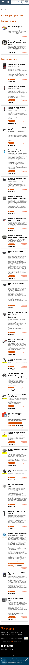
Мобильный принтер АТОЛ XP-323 (17, 450)
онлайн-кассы (23, 416)
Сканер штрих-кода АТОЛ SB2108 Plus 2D (17, 395)
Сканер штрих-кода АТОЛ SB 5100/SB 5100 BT (17, 219)
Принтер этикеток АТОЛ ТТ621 (16, 573)
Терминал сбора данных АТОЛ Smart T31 (16, 150)
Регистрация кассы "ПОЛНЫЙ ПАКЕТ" (14, 414)
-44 (10, 632)
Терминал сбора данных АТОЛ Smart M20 (16, 65)
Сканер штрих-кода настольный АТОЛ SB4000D (17, 197)
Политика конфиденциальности (20, 655)
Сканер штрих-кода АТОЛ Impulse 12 (17, 360)
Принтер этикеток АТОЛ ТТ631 (16, 599)
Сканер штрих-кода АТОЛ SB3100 (17, 128)
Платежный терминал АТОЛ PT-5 (16, 340)
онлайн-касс (15, 32)
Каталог (4, 9)
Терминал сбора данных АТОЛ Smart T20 (16, 87)
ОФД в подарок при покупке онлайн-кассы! (16, 27)
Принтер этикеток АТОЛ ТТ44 (16, 252)
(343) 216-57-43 (4, 632)
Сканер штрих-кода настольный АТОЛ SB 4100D (17, 236)
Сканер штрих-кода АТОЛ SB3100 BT (17, 179)
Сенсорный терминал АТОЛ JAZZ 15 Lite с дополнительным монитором (17, 315)
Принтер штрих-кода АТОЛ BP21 (17, 470)
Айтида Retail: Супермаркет (17, 533)
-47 (10, 634)
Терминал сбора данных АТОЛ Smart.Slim (16, 433)
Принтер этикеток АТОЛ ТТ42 (16, 485)
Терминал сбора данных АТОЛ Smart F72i (16, 108)
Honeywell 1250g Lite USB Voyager (16, 512)
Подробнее (24, 36)
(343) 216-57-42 (4, 634)
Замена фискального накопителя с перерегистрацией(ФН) (16, 375)
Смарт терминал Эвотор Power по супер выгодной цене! (17, 42)
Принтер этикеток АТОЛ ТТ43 (16, 284)
